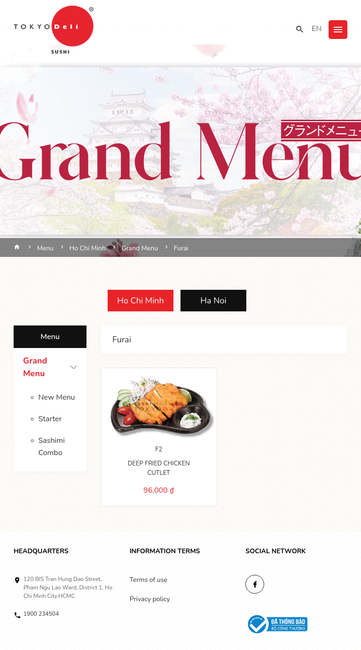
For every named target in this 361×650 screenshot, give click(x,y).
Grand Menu (35, 367)
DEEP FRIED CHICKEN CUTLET (159, 468)
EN (317, 28)
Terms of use (148, 579)
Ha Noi (213, 300)
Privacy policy (150, 599)
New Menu (57, 397)
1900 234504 (41, 614)
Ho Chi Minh (140, 300)
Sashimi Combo (52, 446)
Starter (50, 419)
